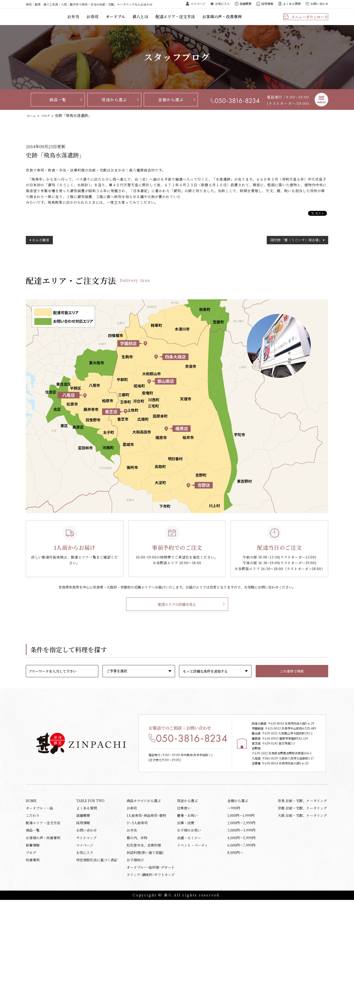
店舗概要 (245, 3)
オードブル (144, 20)
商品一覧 (57, 107)
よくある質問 (292, 3)
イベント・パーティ (192, 921)
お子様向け (135, 938)
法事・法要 (185, 896)
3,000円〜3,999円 (241, 904)
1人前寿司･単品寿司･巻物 (146, 887)
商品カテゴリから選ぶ (144, 870)
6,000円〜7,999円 (241, 921)
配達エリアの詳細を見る (177, 619)
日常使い (184, 879)
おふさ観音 (40, 253)
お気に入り (222, 3)
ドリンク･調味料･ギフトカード (151, 955)
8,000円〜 (235, 929)
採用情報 (267, 3)
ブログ (49, 123)
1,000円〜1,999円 (240, 887)
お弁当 (104, 20)
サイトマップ (86, 913)
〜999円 (233, 879)
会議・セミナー (189, 913)
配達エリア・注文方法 (201, 20)
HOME (31, 870)
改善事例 (33, 938)
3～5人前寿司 (137, 896)
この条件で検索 (292, 686)
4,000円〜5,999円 (241, 913)
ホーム (32, 123)
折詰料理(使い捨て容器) (145, 929)
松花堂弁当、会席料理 (144, 921)
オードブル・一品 (39, 879)
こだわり (33, 887)
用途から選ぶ (114, 107)
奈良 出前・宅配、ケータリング (302, 870)
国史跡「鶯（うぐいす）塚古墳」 (296, 253)
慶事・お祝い (187, 887)
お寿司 (122, 20)
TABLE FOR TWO (90, 870)
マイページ (198, 3)
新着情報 (33, 921)
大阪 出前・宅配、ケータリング (302, 887)
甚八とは (168, 20)
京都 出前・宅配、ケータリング (302, 879)
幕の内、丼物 (137, 913)
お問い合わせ (319, 3)
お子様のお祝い (189, 904)
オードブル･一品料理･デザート (151, 946)
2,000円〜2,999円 (241, 896)
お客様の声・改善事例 (245, 20)
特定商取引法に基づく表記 (97, 938)
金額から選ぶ (170, 107)
